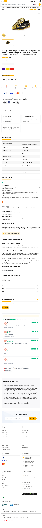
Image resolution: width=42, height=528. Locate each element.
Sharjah (3, 479)
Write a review (5, 307)
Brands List (24, 432)
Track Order (4, 441)
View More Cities (6, 492)
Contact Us (4, 432)
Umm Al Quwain (5, 489)
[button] (32, 1)
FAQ (23, 439)
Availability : (4, 60)
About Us (4, 430)
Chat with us (16, 233)
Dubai (3, 475)
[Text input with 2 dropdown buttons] (17, 5)
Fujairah (3, 487)
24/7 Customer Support (30, 475)
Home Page (4, 7)
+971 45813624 (26, 484)
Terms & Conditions (6, 517)
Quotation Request (6, 434)
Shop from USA (5, 511)
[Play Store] (33, 494)
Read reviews (35, 319)
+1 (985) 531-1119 (27, 488)
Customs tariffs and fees (7, 443)
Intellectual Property (6, 436)
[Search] (40, 4)
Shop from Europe (32, 511)
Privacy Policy (15, 517)
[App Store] (25, 494)
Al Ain (3, 481)
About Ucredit (25, 441)
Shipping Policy (5, 445)
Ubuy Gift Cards (25, 443)
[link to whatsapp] (17, 35)
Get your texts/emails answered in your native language (30, 479)
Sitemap (3, 439)
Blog (23, 445)
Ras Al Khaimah (5, 485)
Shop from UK (13, 511)
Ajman (3, 483)
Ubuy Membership (6, 449)
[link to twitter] (24, 35)
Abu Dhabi (4, 477)
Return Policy (25, 436)
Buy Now (25, 99)
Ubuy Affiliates (25, 447)
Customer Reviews (26, 434)
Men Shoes (15, 7)
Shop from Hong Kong (22, 511)
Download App (25, 430)
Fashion (8, 7)
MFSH (3, 9)
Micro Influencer (5, 447)
